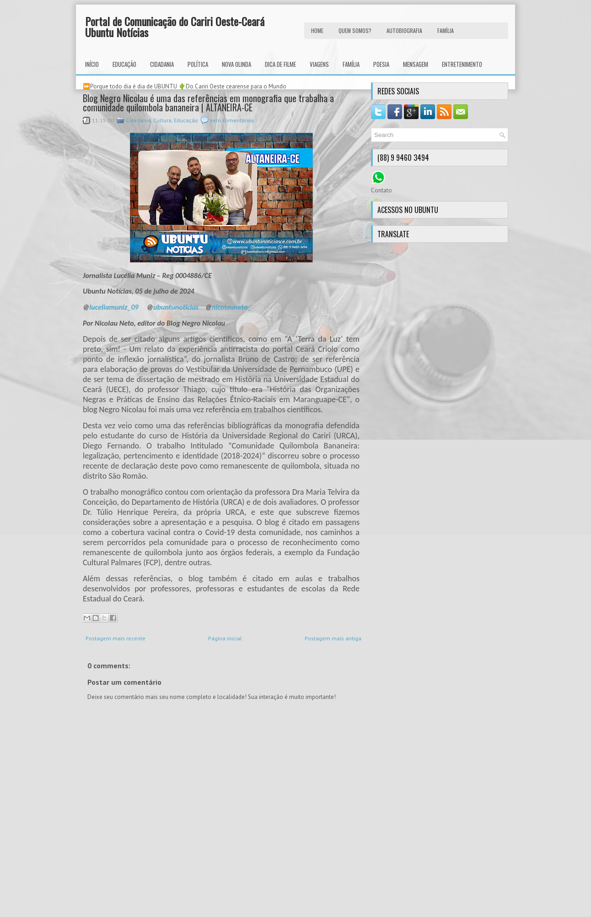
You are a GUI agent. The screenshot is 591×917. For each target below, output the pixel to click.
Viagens (319, 64)
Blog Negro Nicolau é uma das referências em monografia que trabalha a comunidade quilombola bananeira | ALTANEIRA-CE (208, 102)
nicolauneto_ (231, 307)
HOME (317, 30)
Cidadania (162, 64)
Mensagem (415, 64)
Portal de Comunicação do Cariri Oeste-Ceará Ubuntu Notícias (174, 26)
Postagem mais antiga (333, 638)
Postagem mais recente (115, 638)
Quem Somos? (354, 30)
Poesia (381, 64)
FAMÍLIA (445, 30)
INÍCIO (92, 64)
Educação (124, 64)
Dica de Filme (280, 64)
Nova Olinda (236, 64)
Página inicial (225, 638)
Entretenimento (462, 64)
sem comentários (232, 120)
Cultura (162, 120)
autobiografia (404, 30)
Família (351, 64)
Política (198, 64)
